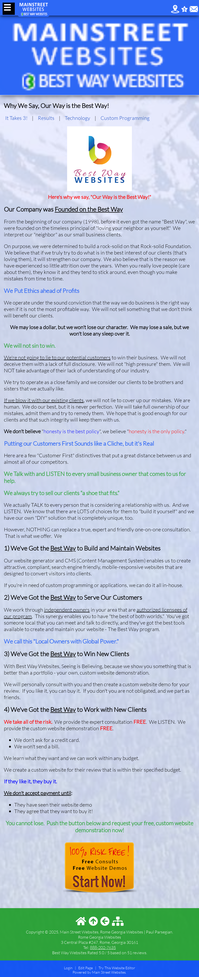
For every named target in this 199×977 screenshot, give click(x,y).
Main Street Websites (109, 972)
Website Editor (123, 968)
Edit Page (86, 968)
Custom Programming (125, 118)
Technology (77, 118)
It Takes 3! (16, 118)
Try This (104, 968)
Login (68, 968)
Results (46, 118)
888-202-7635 (103, 947)
